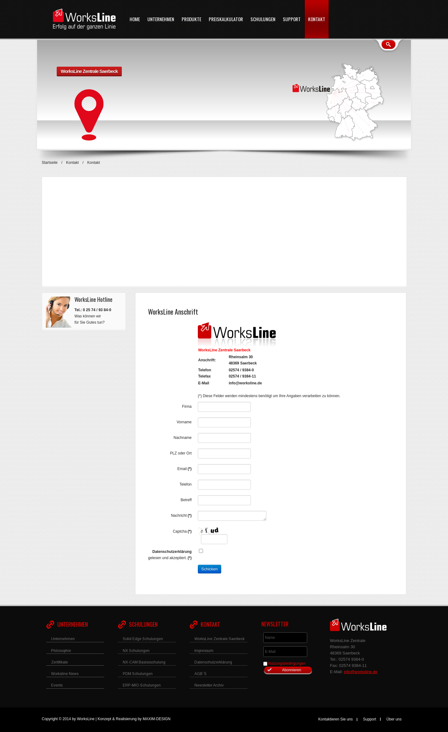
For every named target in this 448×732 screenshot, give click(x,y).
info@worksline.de (245, 383)
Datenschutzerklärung (172, 551)
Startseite (50, 162)
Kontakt (72, 162)
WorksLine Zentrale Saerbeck (89, 71)
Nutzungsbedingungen (287, 663)
